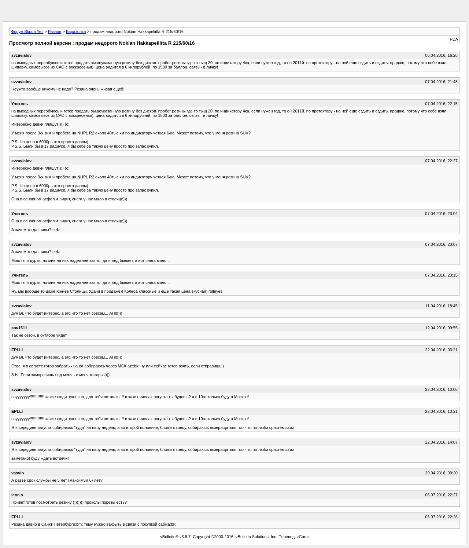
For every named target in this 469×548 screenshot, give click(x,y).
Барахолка (76, 31)
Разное (54, 31)
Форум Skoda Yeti (27, 31)
